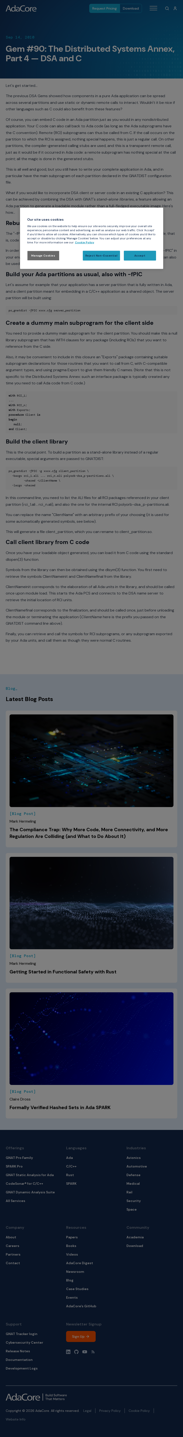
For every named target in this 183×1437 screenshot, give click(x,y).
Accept (139, 255)
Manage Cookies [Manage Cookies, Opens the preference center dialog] (43, 255)
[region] (91, 238)
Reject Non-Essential (101, 255)
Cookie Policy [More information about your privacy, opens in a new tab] (84, 242)
